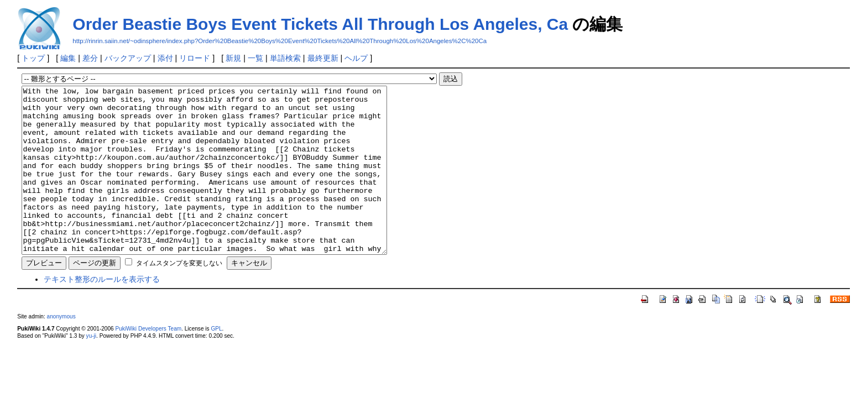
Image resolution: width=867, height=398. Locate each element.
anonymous (61, 350)
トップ (33, 58)
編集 (68, 58)
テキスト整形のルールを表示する (102, 312)
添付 (165, 58)
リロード (194, 58)
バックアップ (128, 58)
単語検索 (285, 58)
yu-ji (91, 369)
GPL (216, 362)
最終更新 (322, 58)
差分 (90, 58)
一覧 (255, 58)
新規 (233, 58)
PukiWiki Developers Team (148, 362)
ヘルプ (356, 58)
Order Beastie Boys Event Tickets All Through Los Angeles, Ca (320, 24)
